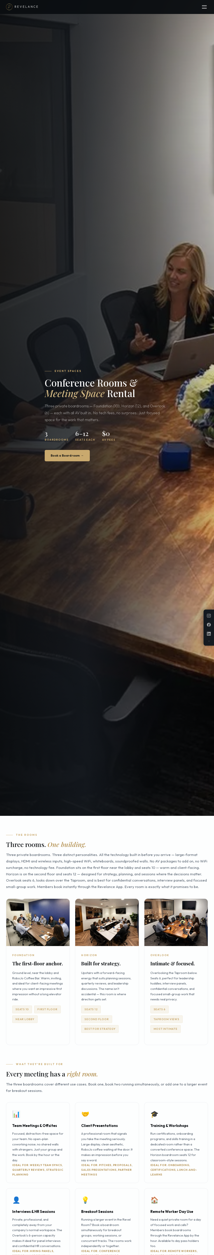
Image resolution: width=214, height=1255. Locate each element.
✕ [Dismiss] (209, 641)
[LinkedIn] (209, 634)
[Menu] (204, 7)
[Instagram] (209, 616)
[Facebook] (209, 625)
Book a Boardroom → (68, 455)
